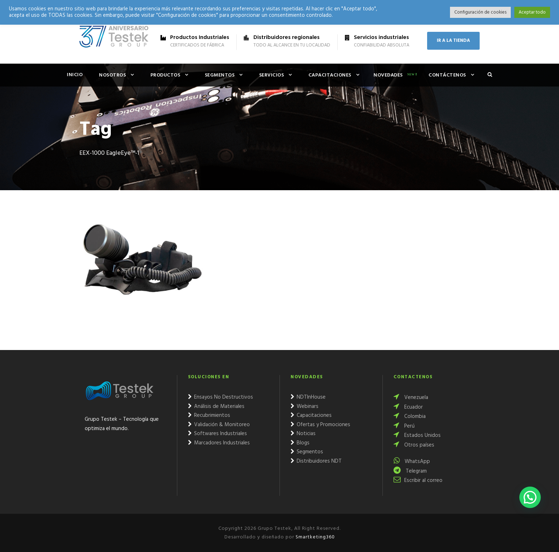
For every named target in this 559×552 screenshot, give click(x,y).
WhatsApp (412, 461)
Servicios (271, 75)
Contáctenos (447, 75)
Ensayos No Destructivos (220, 397)
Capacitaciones (329, 75)
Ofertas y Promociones (320, 424)
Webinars (304, 406)
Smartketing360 (314, 537)
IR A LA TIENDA (453, 40)
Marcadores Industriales (219, 443)
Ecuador (408, 407)
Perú (404, 426)
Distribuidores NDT (316, 461)
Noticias (303, 433)
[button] (530, 497)
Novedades (388, 75)
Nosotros (112, 75)
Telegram (410, 471)
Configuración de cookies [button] (480, 12)
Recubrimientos (209, 415)
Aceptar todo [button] (532, 12)
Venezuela (411, 397)
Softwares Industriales (217, 433)
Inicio (75, 75)
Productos (165, 75)
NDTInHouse (308, 397)
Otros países (414, 445)
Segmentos (220, 75)
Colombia (410, 416)
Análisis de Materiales (216, 406)
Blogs (300, 443)
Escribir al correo (418, 480)
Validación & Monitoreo (219, 424)
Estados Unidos (417, 435)
